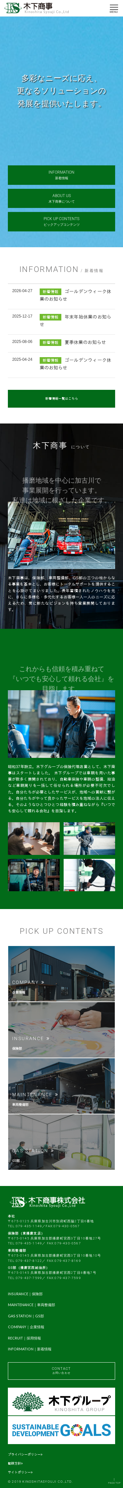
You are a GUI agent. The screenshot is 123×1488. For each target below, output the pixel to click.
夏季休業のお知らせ (85, 342)
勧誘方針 (15, 1463)
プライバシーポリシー (25, 1454)
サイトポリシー (20, 1472)
